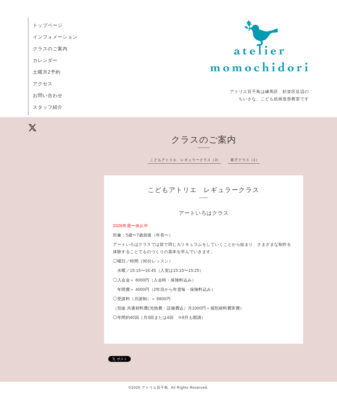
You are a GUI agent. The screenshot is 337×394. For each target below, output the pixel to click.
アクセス (43, 83)
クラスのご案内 (50, 48)
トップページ (48, 25)
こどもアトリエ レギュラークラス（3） (185, 160)
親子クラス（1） (245, 160)
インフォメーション (55, 36)
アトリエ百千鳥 (155, 388)
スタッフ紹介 (48, 107)
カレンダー (45, 60)
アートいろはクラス (204, 213)
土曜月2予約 (47, 72)
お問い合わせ (48, 95)
